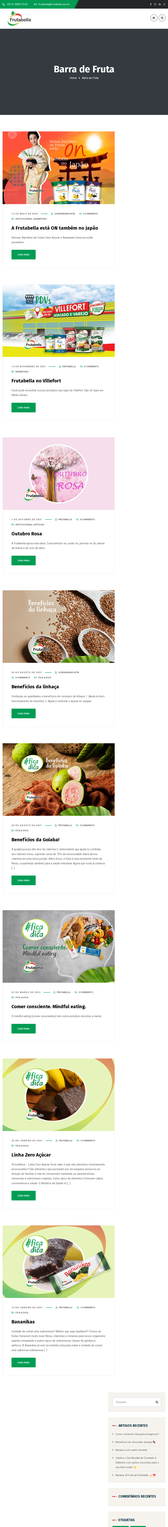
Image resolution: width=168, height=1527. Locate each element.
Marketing (40, 219)
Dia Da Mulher (148, 360)
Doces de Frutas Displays (76, 1482)
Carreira (130, 338)
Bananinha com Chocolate (76, 1451)
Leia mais (23, 255)
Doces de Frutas (71, 1476)
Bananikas (24, 1321)
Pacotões (151, 449)
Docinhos (143, 375)
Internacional (151, 405)
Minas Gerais (145, 427)
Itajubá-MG (131, 412)
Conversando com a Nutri (138, 353)
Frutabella (131, 398)
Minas (129, 427)
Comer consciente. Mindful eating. (51, 1006)
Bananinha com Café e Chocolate (81, 1445)
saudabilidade (144, 457)
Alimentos (131, 316)
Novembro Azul (134, 442)
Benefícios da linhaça (37, 687)
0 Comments (90, 214)
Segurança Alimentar (136, 472)
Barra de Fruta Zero (73, 1464)
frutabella (69, 367)
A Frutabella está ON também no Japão (57, 228)
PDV (128, 457)
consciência (143, 346)
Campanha (148, 331)
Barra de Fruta (147, 323)
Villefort (130, 479)
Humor (145, 398)
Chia (128, 346)
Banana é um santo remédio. (143, 199)
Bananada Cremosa (73, 1457)
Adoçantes (150, 294)
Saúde (129, 464)
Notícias (39, 525)
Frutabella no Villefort (37, 381)
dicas (129, 375)
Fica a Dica (44, 677)
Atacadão (147, 316)
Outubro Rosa (27, 534)
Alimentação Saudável (137, 309)
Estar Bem (148, 383)
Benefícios (131, 331)
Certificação (146, 338)
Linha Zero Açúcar (32, 1154)
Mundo (129, 435)
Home (73, 78)
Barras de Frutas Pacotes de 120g (81, 1470)
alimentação (132, 301)
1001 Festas (132, 294)
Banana (130, 323)
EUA (128, 390)
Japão (146, 412)
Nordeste (144, 435)
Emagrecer (131, 383)
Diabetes (130, 360)
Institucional (23, 219)
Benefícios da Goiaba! (37, 839)
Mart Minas (145, 420)
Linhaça (130, 420)
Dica (146, 368)
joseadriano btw (64, 214)
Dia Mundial (132, 368)
